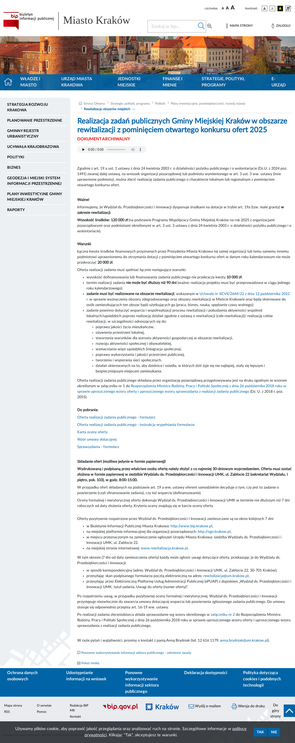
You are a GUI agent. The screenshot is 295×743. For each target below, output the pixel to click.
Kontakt (75, 716)
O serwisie (44, 705)
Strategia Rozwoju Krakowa (27, 107)
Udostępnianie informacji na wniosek (86, 676)
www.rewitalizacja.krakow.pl (164, 548)
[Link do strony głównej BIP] (72, 21)
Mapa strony (13, 705)
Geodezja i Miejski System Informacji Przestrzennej (34, 181)
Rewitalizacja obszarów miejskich (107, 109)
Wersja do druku (248, 706)
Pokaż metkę (90, 663)
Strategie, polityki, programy (223, 82)
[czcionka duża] (237, 8)
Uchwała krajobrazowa (33, 147)
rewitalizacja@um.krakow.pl (225, 576)
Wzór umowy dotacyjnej (97, 439)
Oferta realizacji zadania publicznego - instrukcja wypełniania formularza (136, 425)
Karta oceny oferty (92, 432)
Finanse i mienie (172, 82)
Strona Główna (94, 103)
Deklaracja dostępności (205, 673)
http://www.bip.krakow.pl (191, 526)
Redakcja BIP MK (79, 708)
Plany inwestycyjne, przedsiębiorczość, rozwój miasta (208, 103)
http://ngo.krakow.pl (214, 532)
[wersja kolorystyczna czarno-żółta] (280, 8)
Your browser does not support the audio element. (111, 149)
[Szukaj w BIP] (172, 26)
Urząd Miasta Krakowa (76, 82)
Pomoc (42, 712)
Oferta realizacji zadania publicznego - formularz (116, 417)
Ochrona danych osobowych (22, 676)
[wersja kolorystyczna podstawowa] (264, 8)
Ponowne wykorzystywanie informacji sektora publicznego (142, 682)
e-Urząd (278, 82)
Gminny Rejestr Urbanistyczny (23, 133)
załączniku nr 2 (223, 614)
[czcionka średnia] (227, 8)
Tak (260, 732)
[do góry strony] (281, 710)
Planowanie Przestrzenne (34, 120)
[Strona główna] (10, 82)
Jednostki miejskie (129, 82)
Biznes (14, 167)
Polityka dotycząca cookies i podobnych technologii (262, 679)
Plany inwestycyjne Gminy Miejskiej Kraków (34, 196)
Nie (274, 732)
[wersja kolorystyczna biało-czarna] (272, 8)
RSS (7, 712)
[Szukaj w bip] (201, 26)
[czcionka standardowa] (222, 8)
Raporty (16, 210)
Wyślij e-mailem (205, 706)
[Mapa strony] (239, 26)
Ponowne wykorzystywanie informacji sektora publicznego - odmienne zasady (136, 653)
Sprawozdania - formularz (98, 447)
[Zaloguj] (281, 26)
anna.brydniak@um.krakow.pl (244, 640)
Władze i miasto (30, 82)
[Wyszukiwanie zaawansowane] (209, 26)
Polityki (15, 157)
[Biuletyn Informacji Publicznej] (120, 709)
